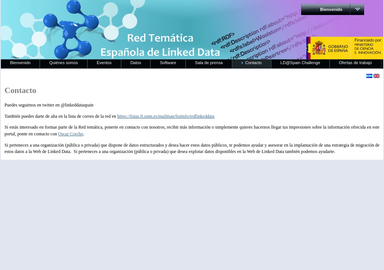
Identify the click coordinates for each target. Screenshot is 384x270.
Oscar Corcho (70, 133)
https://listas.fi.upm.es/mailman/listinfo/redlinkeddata (165, 116)
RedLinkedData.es (79, 11)
